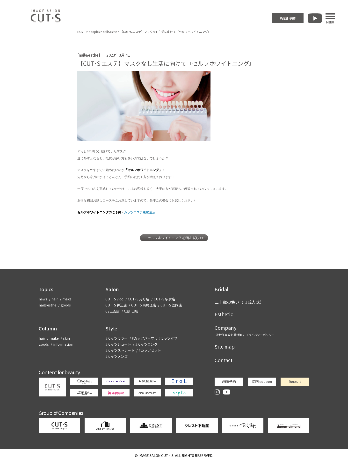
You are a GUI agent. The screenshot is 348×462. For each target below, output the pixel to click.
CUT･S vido (114, 299)
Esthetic (224, 314)
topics (95, 32)
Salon (112, 289)
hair (54, 299)
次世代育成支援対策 (229, 335)
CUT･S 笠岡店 (171, 305)
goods (66, 305)
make (67, 299)
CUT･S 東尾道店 (143, 305)
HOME (81, 32)
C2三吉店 (112, 311)
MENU (330, 18)
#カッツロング (146, 344)
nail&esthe (110, 32)
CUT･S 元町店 (138, 299)
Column (48, 328)
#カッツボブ (168, 338)
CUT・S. (156, 455)
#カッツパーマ (143, 338)
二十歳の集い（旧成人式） (239, 302)
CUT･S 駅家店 (164, 299)
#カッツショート (118, 344)
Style (111, 328)
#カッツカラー (116, 338)
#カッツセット (150, 350)
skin (66, 338)
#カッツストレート (119, 350)
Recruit (295, 381)
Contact (223, 360)
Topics (46, 289)
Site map (225, 346)
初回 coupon (262, 381)
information (63, 344)
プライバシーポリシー (260, 335)
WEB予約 (229, 381)
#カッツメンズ (116, 356)
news (43, 299)
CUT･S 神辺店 (116, 305)
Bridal (221, 289)
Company (225, 327)
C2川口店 (131, 311)
